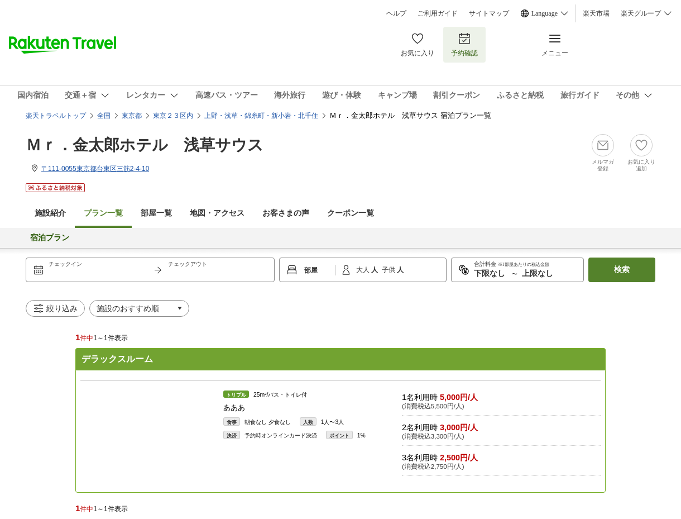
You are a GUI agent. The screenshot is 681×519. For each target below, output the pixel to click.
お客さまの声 (285, 213)
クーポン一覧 (350, 213)
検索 (622, 269)
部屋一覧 (156, 213)
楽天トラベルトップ (56, 116)
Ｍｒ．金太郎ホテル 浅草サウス (144, 145)
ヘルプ (396, 13)
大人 (363, 270)
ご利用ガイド (438, 13)
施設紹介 (50, 213)
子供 (389, 270)
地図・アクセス (217, 213)
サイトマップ (489, 13)
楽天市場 (596, 13)
